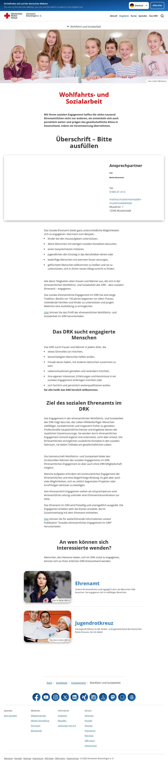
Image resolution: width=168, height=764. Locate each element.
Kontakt (88, 720)
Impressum (90, 730)
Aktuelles (62, 720)
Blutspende (36, 730)
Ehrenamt (87, 605)
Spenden (143, 16)
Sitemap (88, 725)
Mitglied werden (38, 715)
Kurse (134, 16)
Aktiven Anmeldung (40, 720)
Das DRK (153, 16)
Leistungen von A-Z (67, 725)
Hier (46, 334)
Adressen (89, 715)
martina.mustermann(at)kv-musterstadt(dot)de (125, 212)
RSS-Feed (89, 735)
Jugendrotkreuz (94, 645)
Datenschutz (91, 745)
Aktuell (113, 16)
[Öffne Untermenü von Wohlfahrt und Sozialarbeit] (84, 24)
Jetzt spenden (10, 715)
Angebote (124, 16)
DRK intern (90, 740)
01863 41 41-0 (117, 203)
